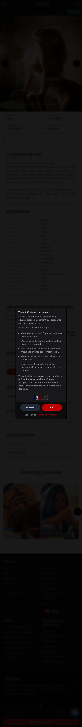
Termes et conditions (47, 414)
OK (52, 407)
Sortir (30, 407)
